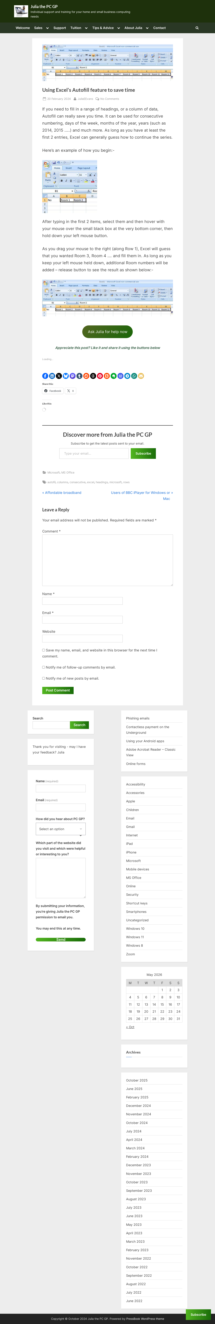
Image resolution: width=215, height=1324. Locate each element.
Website (48, 631)
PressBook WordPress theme (145, 1318)
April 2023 (134, 1233)
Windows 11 (135, 937)
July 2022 (133, 1292)
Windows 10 (135, 929)
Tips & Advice (103, 28)
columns (62, 482)
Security (132, 895)
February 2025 (137, 1097)
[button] (45, 376)
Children (132, 810)
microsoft (115, 482)
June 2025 (134, 1089)
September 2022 (139, 1275)
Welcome (23, 28)
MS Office (67, 472)
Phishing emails (137, 718)
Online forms (135, 764)
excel (90, 482)
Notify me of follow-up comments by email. (81, 667)
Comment (51, 531)
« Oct (130, 1027)
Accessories (135, 793)
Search (38, 718)
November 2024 (138, 1114)
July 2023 (133, 1208)
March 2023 (135, 1241)
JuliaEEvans (85, 98)
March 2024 (135, 1148)
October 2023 (137, 1182)
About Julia (133, 28)
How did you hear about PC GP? (60, 819)
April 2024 (134, 1140)
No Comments (109, 98)
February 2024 (137, 1157)
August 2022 (136, 1284)
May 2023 (134, 1225)
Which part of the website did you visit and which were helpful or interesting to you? (60, 848)
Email (48, 613)
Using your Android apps (145, 741)
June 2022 (134, 1301)
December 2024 (138, 1106)
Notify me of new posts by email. (72, 678)
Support (59, 28)
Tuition (75, 28)
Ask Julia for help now (107, 331)
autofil (51, 482)
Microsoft (53, 472)
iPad (129, 844)
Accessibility (135, 784)
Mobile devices (137, 869)
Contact (159, 28)
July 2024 (133, 1131)
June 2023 (134, 1216)
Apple (130, 801)
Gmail (130, 827)
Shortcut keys (136, 903)
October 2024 (137, 1123)
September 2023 (139, 1191)
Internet (132, 835)
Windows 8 (134, 946)
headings (102, 482)
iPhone (131, 852)
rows (126, 482)
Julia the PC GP (44, 6)
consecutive (77, 482)
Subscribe (143, 453)
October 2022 (137, 1267)
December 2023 (138, 1165)
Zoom (130, 954)
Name (48, 594)
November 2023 (138, 1174)
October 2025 (137, 1080)
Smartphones (136, 912)
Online (131, 886)
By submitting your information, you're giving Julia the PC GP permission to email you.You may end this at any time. (60, 917)
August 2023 (136, 1199)
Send (60, 939)
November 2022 (138, 1259)
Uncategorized (137, 920)
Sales (38, 28)
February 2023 (137, 1250)
